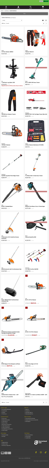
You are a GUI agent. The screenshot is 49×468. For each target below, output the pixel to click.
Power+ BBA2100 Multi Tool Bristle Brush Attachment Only (9, 300)
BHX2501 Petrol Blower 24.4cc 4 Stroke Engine (35, 206)
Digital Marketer (4, 442)
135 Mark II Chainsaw (5, 145)
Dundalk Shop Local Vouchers (7, 428)
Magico (37, 461)
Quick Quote (4, 410)
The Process (4, 413)
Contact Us (27, 410)
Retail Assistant (4, 443)
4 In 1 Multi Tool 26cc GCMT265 (31, 269)
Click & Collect (4, 430)
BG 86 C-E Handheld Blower (7, 206)
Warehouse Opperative (6, 445)
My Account (4, 418)
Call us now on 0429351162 (24, 458)
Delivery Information (5, 419)
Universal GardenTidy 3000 (30, 237)
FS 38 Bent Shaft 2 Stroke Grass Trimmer (34, 175)
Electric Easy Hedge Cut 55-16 (31, 364)
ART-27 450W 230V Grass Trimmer (32, 82)
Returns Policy (4, 422)
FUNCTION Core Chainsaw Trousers (8, 114)
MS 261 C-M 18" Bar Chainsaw (31, 332)
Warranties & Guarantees (6, 424)
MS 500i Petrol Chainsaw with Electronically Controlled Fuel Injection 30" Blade (10, 332)
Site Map (3, 436)
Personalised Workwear (6, 409)
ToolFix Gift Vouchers (5, 425)
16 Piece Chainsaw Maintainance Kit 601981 (34, 145)
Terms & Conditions (29, 434)
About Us (27, 409)
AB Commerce (46, 461)
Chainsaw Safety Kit (29, 52)
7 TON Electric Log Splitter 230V (8, 82)
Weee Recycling (4, 434)
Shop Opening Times (29, 413)
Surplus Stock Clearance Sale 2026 (31, 419)
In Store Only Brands (5, 427)
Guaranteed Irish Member (30, 418)
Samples (3, 412)
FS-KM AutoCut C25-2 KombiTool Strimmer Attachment (10, 237)
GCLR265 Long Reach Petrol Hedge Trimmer (10, 175)
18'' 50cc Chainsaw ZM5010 (7, 52)
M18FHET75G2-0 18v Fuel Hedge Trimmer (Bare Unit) (36, 114)
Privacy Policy (28, 436)
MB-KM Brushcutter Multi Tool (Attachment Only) (11, 269)
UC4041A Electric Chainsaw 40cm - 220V (9, 394)
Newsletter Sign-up (29, 412)
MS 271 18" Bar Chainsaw (30, 300)
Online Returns (4, 421)
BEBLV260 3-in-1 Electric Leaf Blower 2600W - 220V (36, 394)
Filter (24, 13)
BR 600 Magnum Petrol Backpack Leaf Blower (10, 364)
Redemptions (28, 421)
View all (7, 23)
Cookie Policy (28, 437)
